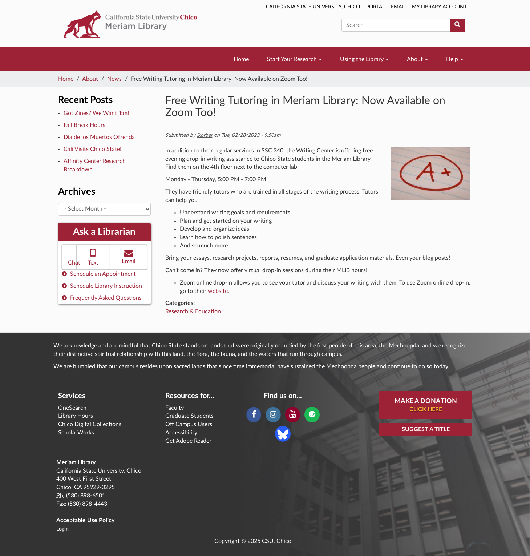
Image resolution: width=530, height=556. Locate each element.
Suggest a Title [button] (426, 429)
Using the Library (364, 59)
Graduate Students (189, 416)
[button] (69, 257)
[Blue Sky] (283, 433)
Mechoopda (404, 346)
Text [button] (93, 256)
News (114, 79)
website (218, 291)
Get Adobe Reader (188, 441)
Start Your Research (294, 59)
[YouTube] (292, 415)
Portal (375, 6)
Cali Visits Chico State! (92, 149)
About (417, 59)
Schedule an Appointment (99, 274)
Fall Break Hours (84, 125)
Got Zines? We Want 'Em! (96, 113)
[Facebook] (253, 415)
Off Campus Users (188, 424)
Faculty (174, 408)
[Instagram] (273, 415)
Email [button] (128, 256)
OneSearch (72, 408)
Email (398, 6)
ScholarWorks (76, 433)
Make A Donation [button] (425, 405)
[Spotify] (311, 415)
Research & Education (193, 311)
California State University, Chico (313, 6)
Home (241, 59)
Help (454, 59)
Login (62, 529)
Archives (76, 191)
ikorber (205, 135)
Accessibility (181, 433)
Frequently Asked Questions (102, 298)
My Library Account (439, 6)
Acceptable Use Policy (85, 520)
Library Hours (75, 416)
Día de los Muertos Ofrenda (99, 137)
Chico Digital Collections (89, 424)
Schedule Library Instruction (102, 286)
